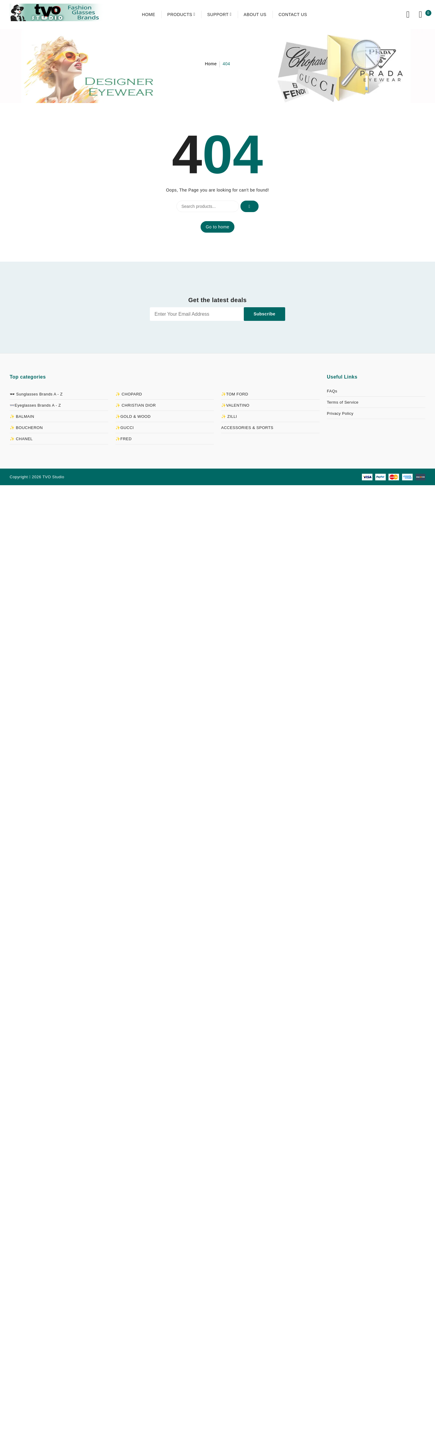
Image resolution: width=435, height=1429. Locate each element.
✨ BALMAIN (22, 416)
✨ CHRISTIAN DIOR (135, 405)
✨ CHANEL (21, 439)
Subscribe (264, 313)
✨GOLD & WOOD (133, 416)
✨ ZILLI (229, 416)
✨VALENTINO (235, 405)
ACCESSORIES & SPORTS (247, 427)
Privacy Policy (340, 413)
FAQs (332, 391)
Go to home (217, 226)
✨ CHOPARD (128, 394)
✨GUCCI (124, 427)
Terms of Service (343, 402)
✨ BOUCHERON (26, 427)
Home (211, 63)
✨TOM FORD (234, 394)
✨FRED (123, 439)
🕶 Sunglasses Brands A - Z (36, 394)
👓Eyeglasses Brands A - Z (35, 405)
